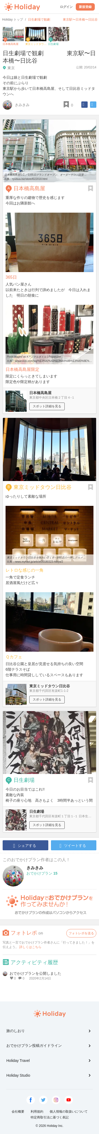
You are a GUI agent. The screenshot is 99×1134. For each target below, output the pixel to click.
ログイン (66, 7)
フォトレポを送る (81, 933)
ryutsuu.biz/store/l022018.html (29, 179)
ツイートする (72, 846)
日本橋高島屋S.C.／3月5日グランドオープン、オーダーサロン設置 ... (45, 174)
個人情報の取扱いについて (69, 1111)
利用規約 (37, 1111)
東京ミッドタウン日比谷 (42, 487)
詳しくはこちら (30, 947)
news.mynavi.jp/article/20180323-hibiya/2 (39, 561)
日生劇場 (24, 780)
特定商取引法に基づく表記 (50, 1117)
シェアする (24, 846)
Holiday (22, 7)
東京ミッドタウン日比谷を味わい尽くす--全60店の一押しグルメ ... (46, 557)
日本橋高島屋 (29, 188)
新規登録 (85, 7)
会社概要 (18, 1111)
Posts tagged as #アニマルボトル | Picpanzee (34, 356)
